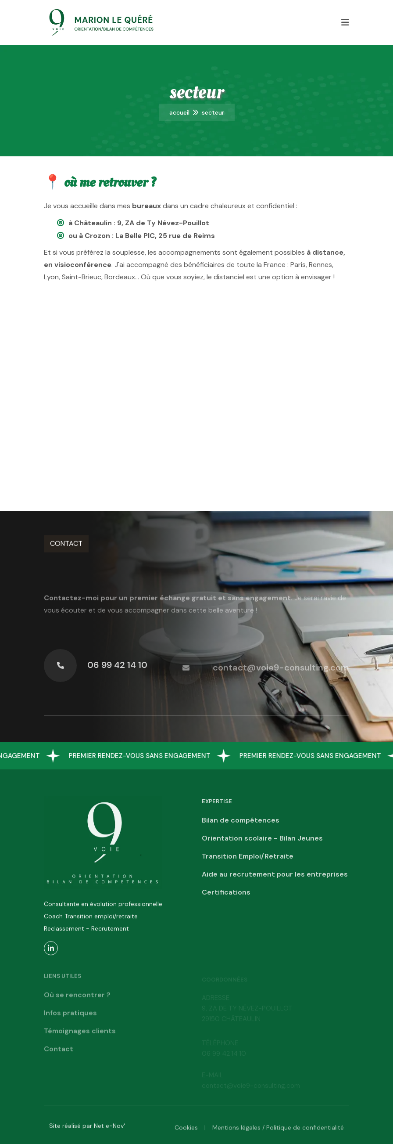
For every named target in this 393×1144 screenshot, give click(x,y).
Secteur (213, 112)
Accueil (179, 112)
